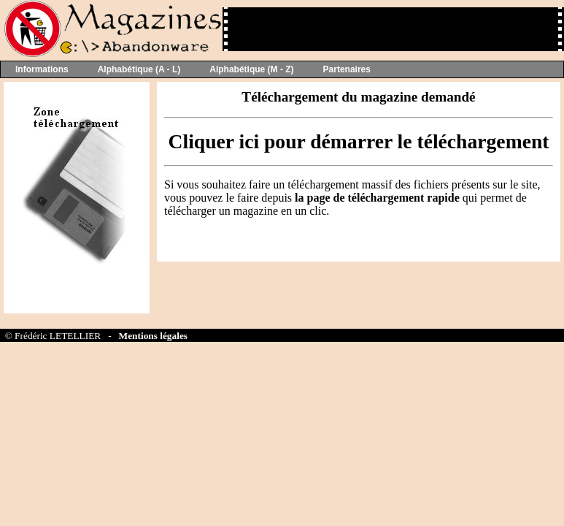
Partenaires (347, 69)
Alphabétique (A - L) (139, 69)
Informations (42, 69)
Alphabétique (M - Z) (251, 69)
